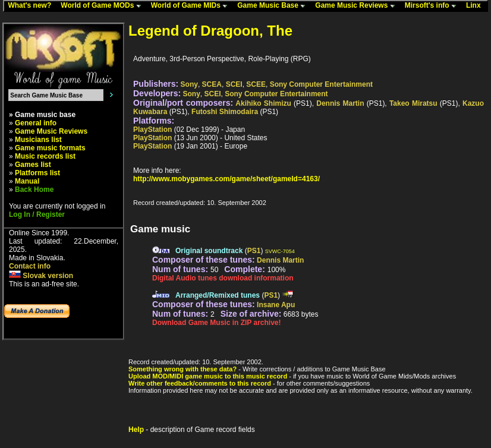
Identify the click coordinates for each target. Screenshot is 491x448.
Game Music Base (274, 6)
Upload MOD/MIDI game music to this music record (207, 376)
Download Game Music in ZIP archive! (216, 322)
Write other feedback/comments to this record (199, 383)
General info (35, 123)
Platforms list (37, 173)
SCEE (256, 84)
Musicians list (38, 139)
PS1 (254, 251)
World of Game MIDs (192, 6)
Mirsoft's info (433, 6)
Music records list (45, 156)
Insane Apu (276, 305)
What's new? (32, 6)
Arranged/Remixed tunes (217, 295)
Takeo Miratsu (413, 103)
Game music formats (50, 148)
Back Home (34, 189)
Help (136, 429)
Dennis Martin (340, 103)
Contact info (30, 266)
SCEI (234, 84)
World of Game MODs (103, 6)
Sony (189, 84)
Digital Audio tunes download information (223, 278)
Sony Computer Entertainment (321, 84)
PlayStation (152, 129)
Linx (476, 6)
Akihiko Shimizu (263, 103)
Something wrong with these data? (182, 369)
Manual (27, 181)
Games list (33, 164)
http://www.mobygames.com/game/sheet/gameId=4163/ (226, 179)
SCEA (212, 84)
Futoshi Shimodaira (224, 112)
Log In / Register (37, 214)
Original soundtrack (209, 251)
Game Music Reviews (357, 6)
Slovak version (41, 276)
